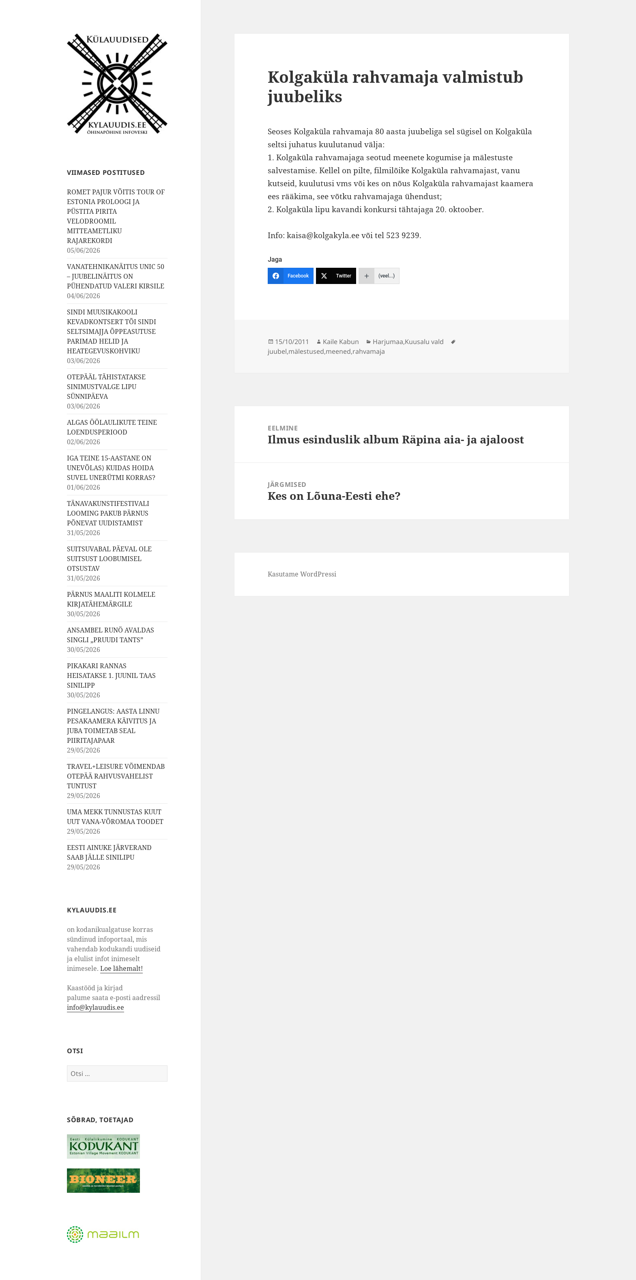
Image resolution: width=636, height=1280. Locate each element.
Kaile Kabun (341, 341)
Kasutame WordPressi (302, 574)
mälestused (306, 351)
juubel (277, 351)
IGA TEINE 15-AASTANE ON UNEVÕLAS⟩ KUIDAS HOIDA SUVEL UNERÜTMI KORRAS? (111, 468)
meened (338, 351)
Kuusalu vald (424, 341)
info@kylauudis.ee (95, 1007)
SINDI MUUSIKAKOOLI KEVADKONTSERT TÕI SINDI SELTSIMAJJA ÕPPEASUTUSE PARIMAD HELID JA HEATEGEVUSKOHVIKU (111, 331)
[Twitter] (336, 276)
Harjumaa (388, 341)
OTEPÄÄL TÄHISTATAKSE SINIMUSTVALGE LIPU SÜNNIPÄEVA (106, 386)
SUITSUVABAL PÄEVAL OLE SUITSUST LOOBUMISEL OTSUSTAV (109, 558)
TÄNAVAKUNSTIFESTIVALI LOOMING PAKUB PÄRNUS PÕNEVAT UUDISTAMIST (108, 513)
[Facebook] (291, 276)
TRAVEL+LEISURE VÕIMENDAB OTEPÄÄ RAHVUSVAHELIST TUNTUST (116, 776)
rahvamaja (368, 351)
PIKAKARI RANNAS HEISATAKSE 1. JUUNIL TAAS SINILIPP (111, 675)
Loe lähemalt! (121, 968)
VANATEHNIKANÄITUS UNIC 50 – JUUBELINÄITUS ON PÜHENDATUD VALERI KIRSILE (115, 276)
